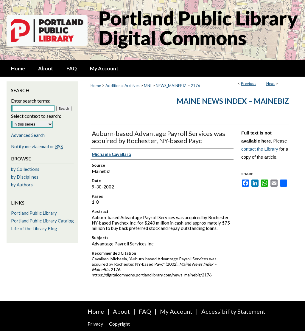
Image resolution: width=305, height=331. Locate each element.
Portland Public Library (34, 213)
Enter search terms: (30, 100)
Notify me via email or (37, 146)
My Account (176, 311)
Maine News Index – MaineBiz (233, 101)
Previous (248, 83)
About (121, 311)
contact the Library (259, 148)
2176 (195, 85)
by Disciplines (24, 177)
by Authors (22, 184)
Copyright (119, 324)
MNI (147, 85)
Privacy (95, 324)
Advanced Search (28, 135)
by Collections (25, 169)
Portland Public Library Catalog (42, 220)
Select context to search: (36, 116)
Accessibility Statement (233, 311)
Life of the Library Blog (34, 228)
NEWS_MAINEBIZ (171, 85)
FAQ (145, 311)
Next (270, 83)
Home (96, 85)
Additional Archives (122, 85)
